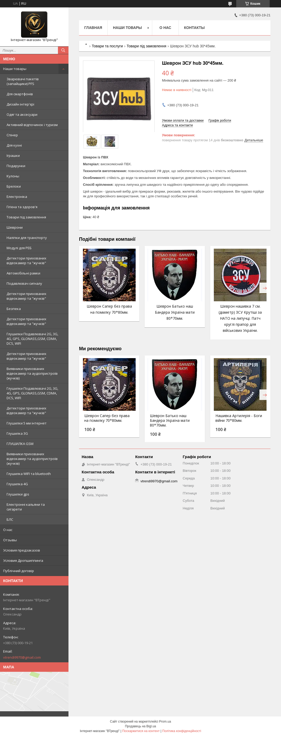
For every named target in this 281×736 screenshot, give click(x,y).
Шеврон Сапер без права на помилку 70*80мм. (107, 418)
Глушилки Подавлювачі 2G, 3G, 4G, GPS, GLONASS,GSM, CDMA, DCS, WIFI (32, 339)
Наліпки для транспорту (27, 237)
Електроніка (17, 196)
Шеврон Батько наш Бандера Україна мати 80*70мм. (175, 312)
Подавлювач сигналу (24, 283)
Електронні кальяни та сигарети (26, 507)
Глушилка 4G (17, 484)
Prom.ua (165, 721)
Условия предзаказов (21, 550)
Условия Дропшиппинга (23, 560)
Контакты (194, 28)
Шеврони (15, 227)
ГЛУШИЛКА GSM (20, 443)
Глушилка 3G (17, 433)
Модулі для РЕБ (19, 248)
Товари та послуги (107, 46)
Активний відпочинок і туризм (32, 124)
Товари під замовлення (26, 217)
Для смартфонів (20, 94)
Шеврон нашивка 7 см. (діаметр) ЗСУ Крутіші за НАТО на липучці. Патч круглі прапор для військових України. (240, 318)
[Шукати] (63, 50)
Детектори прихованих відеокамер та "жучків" (26, 260)
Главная (93, 28)
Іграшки (13, 155)
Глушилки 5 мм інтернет (27, 423)
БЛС (10, 519)
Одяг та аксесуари (22, 114)
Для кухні (14, 145)
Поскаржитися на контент (141, 731)
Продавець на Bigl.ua (140, 726)
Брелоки (14, 186)
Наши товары (14, 68)
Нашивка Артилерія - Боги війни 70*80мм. (238, 418)
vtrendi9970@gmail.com (22, 657)
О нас (7, 529)
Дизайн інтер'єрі (20, 104)
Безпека (14, 308)
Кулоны (13, 176)
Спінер (12, 135)
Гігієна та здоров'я (22, 206)
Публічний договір (18, 570)
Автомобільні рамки (23, 273)
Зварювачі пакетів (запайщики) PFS (23, 81)
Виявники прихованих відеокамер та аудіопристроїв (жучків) (32, 373)
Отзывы (10, 540)
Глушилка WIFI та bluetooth (29, 473)
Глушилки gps (18, 494)
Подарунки (16, 165)
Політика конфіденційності (181, 731)
